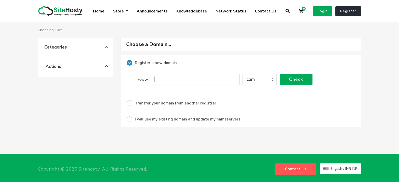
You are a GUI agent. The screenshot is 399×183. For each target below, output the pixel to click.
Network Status (231, 11)
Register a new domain (152, 63)
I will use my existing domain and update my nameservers (183, 119)
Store (119, 11)
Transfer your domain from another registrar (171, 103)
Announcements (152, 11)
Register (348, 11)
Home (98, 11)
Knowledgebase (191, 11)
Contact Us (265, 11)
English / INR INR (340, 168)
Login (322, 11)
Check (296, 79)
